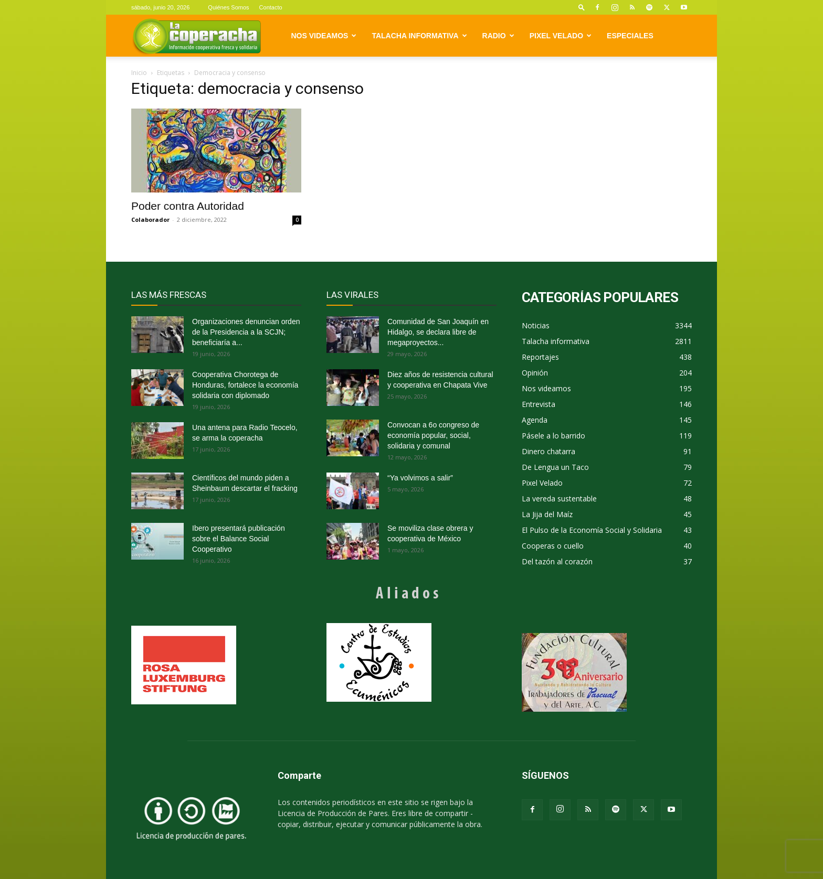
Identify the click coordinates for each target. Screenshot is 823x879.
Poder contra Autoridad (187, 206)
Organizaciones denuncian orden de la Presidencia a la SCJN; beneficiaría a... (246, 332)
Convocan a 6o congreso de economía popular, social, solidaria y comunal (433, 435)
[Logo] (196, 36)
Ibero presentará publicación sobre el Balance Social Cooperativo (238, 538)
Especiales (630, 35)
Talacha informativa (419, 35)
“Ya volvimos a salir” (420, 478)
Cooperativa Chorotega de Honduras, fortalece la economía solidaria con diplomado (245, 385)
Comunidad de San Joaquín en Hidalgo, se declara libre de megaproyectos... (438, 332)
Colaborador (150, 219)
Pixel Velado (561, 35)
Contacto (270, 7)
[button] (581, 7)
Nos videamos (324, 35)
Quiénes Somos (228, 7)
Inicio (139, 72)
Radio (498, 35)
